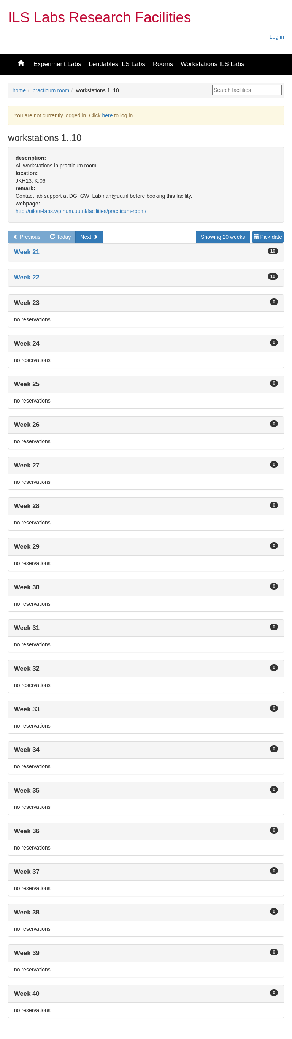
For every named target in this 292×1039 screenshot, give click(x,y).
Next (89, 237)
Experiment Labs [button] (57, 64)
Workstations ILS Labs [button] (212, 64)
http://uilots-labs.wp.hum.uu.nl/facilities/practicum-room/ (81, 211)
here (107, 115)
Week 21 (27, 252)
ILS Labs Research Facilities (99, 17)
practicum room (51, 90)
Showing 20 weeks (223, 237)
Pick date (268, 237)
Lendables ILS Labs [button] (117, 64)
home (19, 90)
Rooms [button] (163, 64)
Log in (277, 37)
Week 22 (27, 277)
